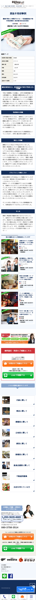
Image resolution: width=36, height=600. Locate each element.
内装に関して (21, 400)
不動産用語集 (21, 476)
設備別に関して (21, 455)
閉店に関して (21, 411)
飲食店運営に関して (22, 465)
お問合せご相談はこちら (20, 363)
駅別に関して (21, 444)
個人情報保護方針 (6, 567)
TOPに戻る (32, 586)
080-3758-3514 (9, 527)
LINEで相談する (21, 375)
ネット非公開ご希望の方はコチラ (24, 589)
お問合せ (3, 569)
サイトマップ (4, 571)
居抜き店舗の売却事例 (10, 6)
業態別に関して (21, 422)
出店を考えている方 (22, 487)
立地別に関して (21, 433)
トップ (2, 6)
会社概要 (3, 565)
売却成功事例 (19, 6)
